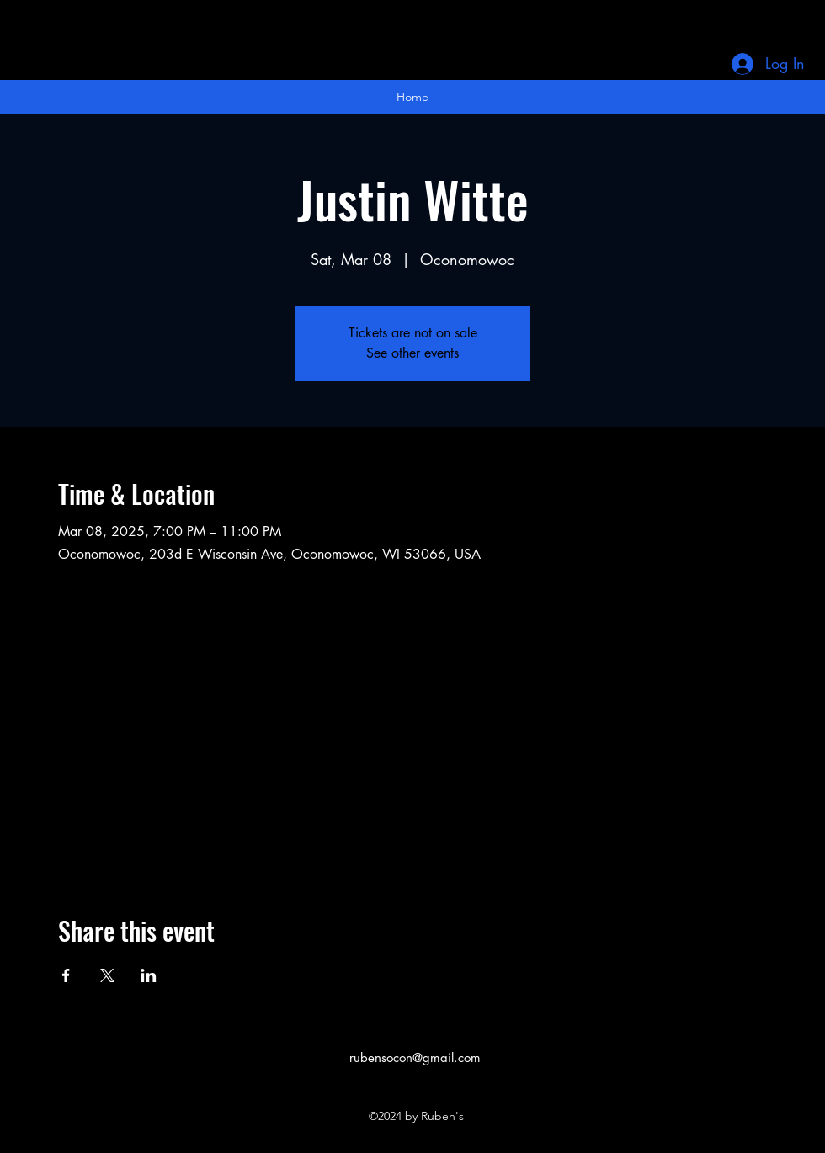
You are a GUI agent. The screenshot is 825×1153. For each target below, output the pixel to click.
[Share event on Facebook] (66, 975)
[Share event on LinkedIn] (149, 975)
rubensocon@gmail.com (415, 1057)
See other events (412, 353)
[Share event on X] (107, 975)
